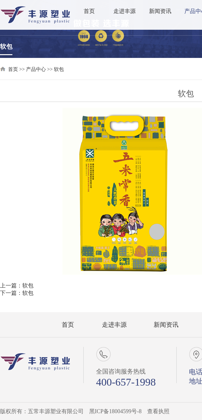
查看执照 (158, 411)
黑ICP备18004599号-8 (115, 411)
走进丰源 (124, 11)
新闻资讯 (160, 11)
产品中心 (36, 69)
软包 (6, 46)
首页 (89, 11)
